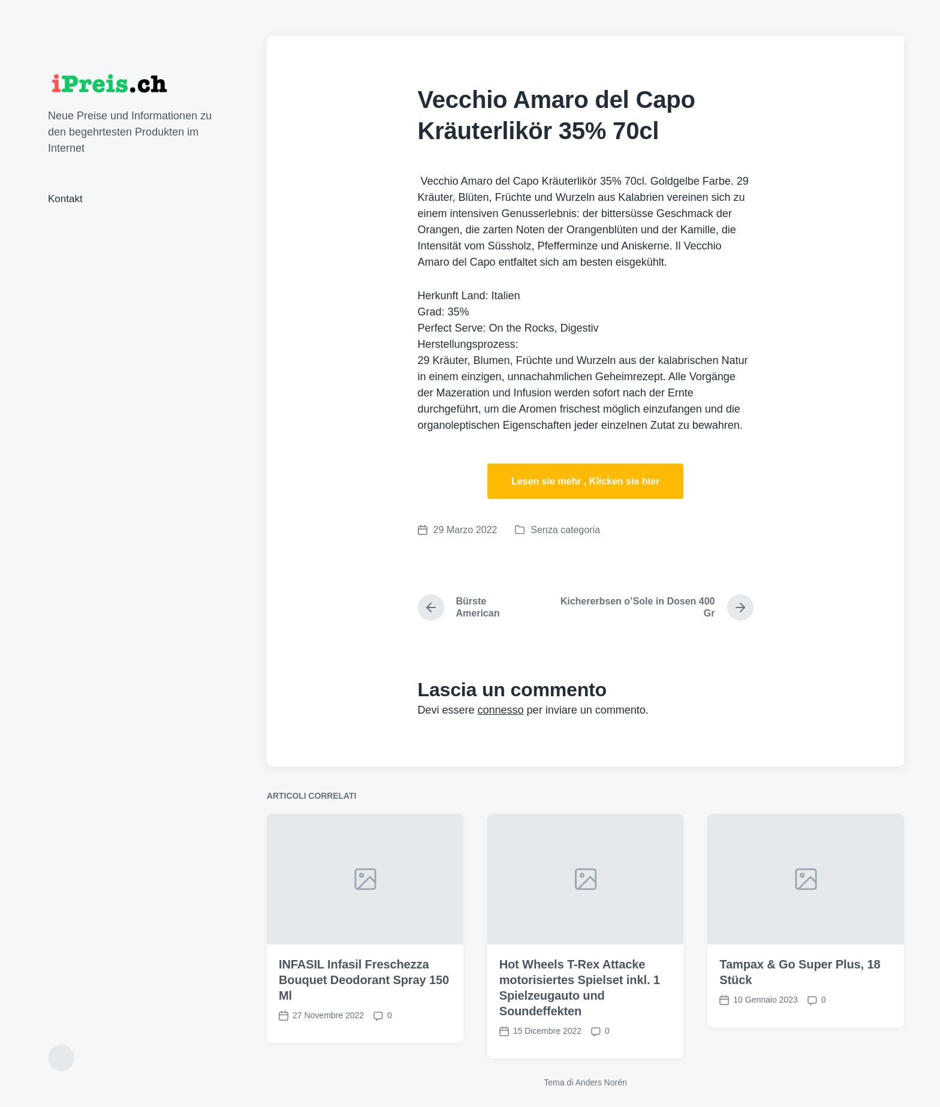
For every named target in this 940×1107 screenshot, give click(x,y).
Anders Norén (600, 1082)
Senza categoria (565, 530)
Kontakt (65, 198)
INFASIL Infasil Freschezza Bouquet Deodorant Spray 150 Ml (364, 1019)
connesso (501, 710)
